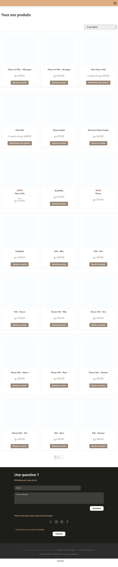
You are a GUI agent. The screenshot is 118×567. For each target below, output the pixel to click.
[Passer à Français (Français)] (59, 561)
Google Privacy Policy (66, 550)
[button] (115, 3)
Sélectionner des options (98, 82)
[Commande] (100, 27)
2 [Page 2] (58, 457)
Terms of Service (86, 550)
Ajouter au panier (20, 82)
